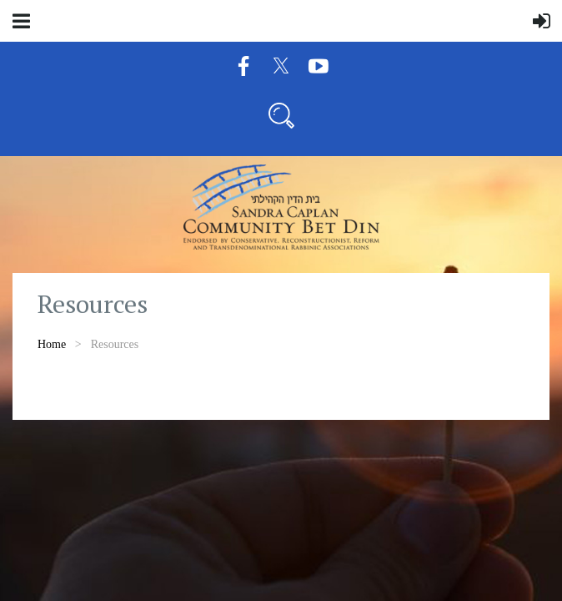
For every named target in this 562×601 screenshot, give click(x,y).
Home (52, 344)
